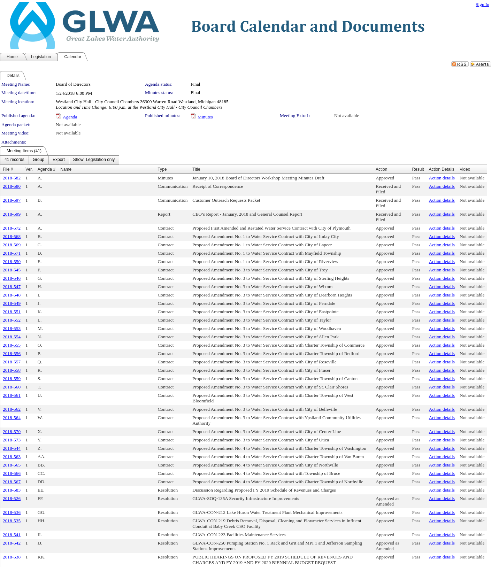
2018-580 (12, 186)
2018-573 (12, 439)
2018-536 (12, 512)
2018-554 (12, 336)
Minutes (205, 116)
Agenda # (46, 169)
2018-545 (12, 269)
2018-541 (12, 534)
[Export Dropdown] (58, 160)
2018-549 (12, 303)
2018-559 (12, 378)
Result (418, 169)
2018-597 (12, 200)
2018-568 (12, 236)
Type (162, 169)
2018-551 (12, 311)
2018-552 (12, 320)
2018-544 (12, 448)
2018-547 (12, 286)
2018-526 (12, 498)
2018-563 (12, 456)
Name (65, 169)
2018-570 (12, 431)
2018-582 (12, 177)
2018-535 (12, 520)
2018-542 (12, 543)
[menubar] (59, 159)
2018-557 (12, 361)
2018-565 (12, 465)
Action (381, 169)
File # (8, 169)
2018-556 (12, 353)
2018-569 (12, 244)
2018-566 (12, 473)
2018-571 (12, 253)
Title (196, 169)
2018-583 (12, 490)
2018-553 (12, 328)
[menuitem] (14, 160)
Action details (441, 177)
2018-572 (12, 228)
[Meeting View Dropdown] (94, 160)
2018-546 (12, 278)
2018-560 (12, 387)
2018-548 (12, 295)
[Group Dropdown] (38, 160)
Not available (346, 115)
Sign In (482, 4)
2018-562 (12, 409)
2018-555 (12, 345)
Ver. (29, 169)
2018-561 (12, 395)
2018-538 (12, 557)
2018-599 (12, 214)
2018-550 (12, 261)
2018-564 (12, 417)
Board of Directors (73, 84)
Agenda (70, 116)
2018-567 (12, 481)
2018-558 (12, 370)
